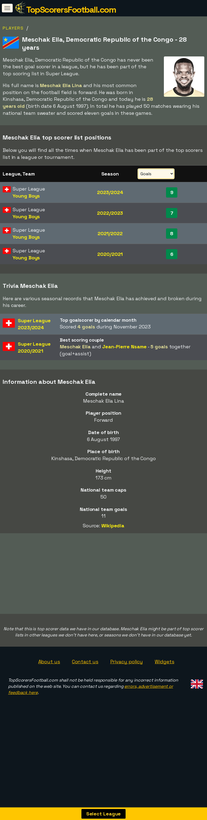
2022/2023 (110, 213)
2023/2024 (110, 192)
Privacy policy (126, 688)
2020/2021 (110, 254)
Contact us (85, 688)
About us (49, 688)
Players (13, 28)
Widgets (164, 688)
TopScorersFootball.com (71, 9)
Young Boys (26, 196)
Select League (103, 814)
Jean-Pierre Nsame (124, 346)
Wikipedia (112, 525)
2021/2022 (110, 233)
